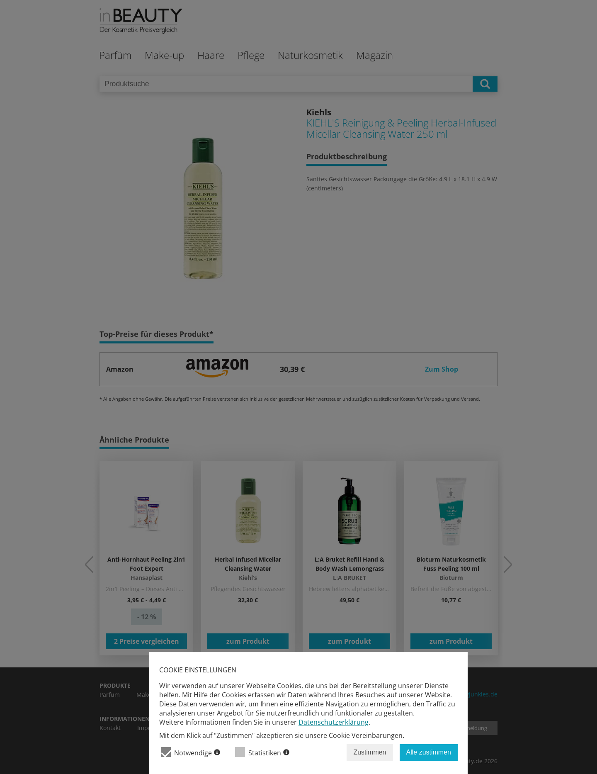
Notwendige (190, 752)
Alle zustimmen (428, 752)
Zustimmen (369, 752)
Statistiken (262, 752)
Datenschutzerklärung (333, 722)
